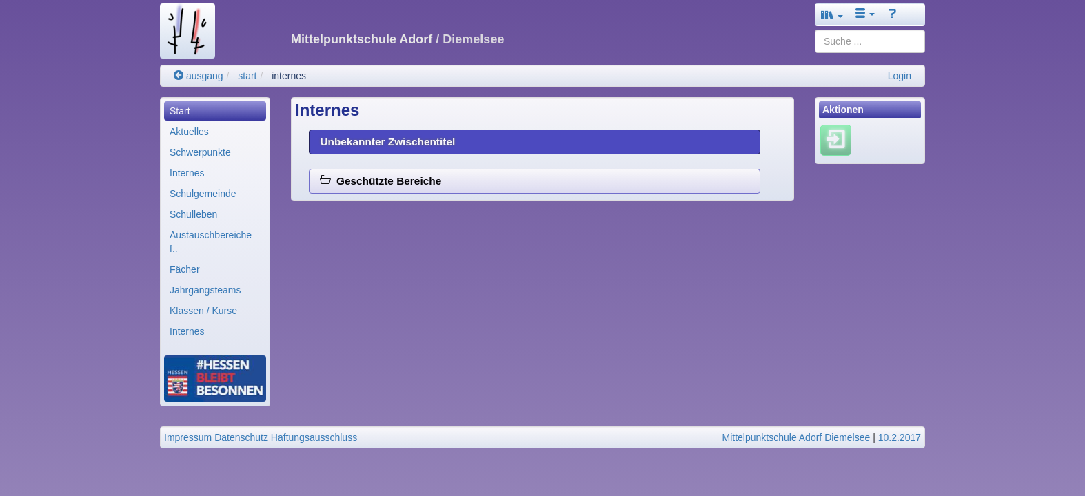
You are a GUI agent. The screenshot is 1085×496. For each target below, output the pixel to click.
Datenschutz (241, 437)
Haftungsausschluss (314, 437)
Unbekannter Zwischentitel (387, 141)
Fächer (185, 269)
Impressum (188, 437)
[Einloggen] (836, 139)
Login (899, 75)
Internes (187, 172)
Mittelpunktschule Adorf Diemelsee (796, 437)
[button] (832, 14)
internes (289, 75)
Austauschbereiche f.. (211, 241)
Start (180, 110)
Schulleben (193, 214)
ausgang (198, 75)
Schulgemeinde (203, 193)
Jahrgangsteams (205, 290)
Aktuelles (189, 131)
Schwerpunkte (200, 152)
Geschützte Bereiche (380, 181)
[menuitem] (215, 111)
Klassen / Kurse (203, 310)
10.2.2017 (899, 437)
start (247, 75)
